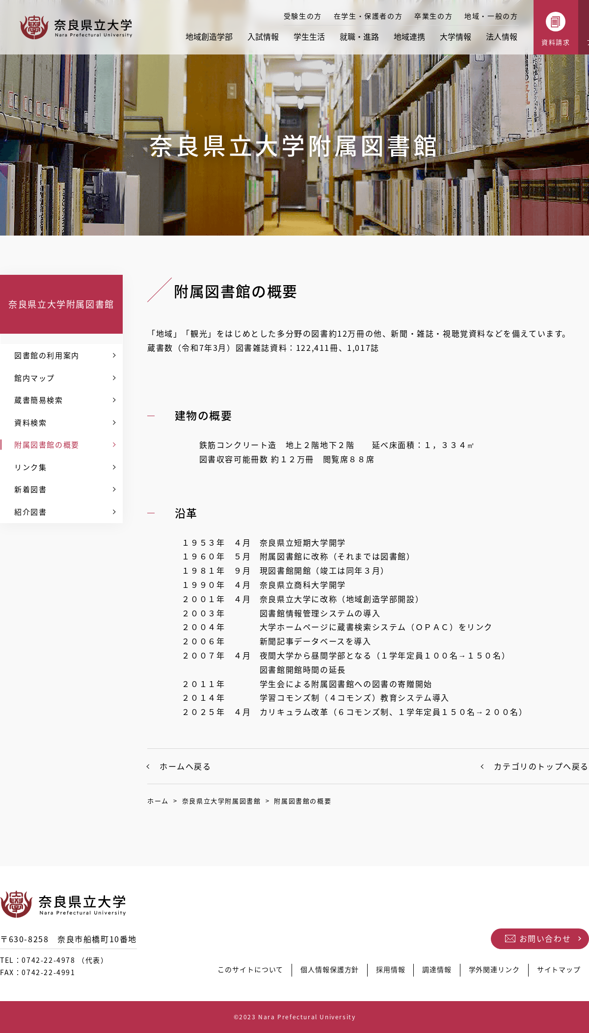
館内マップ (34, 377)
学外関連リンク (491, 972)
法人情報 (501, 36)
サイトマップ (558, 972)
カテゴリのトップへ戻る (541, 766)
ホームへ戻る (186, 766)
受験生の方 (303, 16)
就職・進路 (359, 36)
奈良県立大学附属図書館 (61, 304)
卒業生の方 (433, 16)
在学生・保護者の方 (368, 16)
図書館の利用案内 (47, 355)
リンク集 (30, 467)
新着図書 (30, 489)
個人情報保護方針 (321, 972)
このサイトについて (239, 972)
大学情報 (455, 36)
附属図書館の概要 (47, 444)
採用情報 (384, 972)
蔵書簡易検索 (38, 400)
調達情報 (432, 972)
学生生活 (309, 36)
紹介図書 (30, 511)
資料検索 (30, 422)
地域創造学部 (209, 36)
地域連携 (409, 36)
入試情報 (263, 36)
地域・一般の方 (491, 16)
